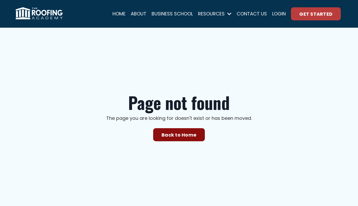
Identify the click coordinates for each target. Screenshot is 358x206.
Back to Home (179, 135)
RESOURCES (214, 13)
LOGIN (279, 13)
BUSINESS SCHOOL (172, 13)
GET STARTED (315, 14)
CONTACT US (252, 13)
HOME (119, 13)
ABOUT (138, 13)
